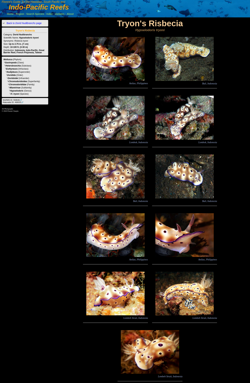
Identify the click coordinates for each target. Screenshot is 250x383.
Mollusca (7, 59)
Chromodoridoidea (18, 81)
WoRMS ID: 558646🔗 (12, 100)
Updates (59, 14)
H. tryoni (15, 94)
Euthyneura (12, 69)
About (70, 14)
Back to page (23, 23)
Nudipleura (12, 72)
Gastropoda (11, 62)
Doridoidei (13, 78)
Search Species (35, 14)
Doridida (11, 75)
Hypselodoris (16, 91)
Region (20, 14)
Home (10, 14)
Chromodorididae (17, 84)
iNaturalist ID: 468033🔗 (13, 102)
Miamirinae (15, 87)
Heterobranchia (13, 66)
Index (49, 14)
